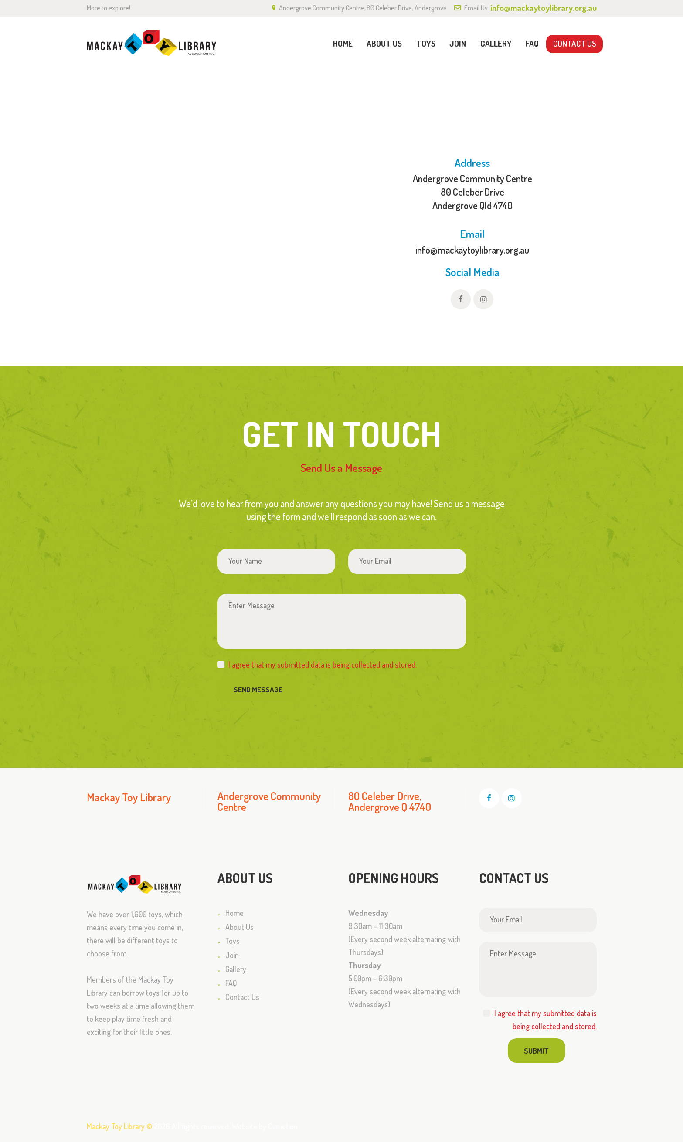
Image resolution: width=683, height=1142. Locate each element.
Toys (232, 940)
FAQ (231, 983)
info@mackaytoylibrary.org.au (472, 250)
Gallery (235, 969)
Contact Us (242, 997)
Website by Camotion (265, 1126)
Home (542, 86)
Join (232, 955)
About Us (239, 927)
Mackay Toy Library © (119, 1126)
